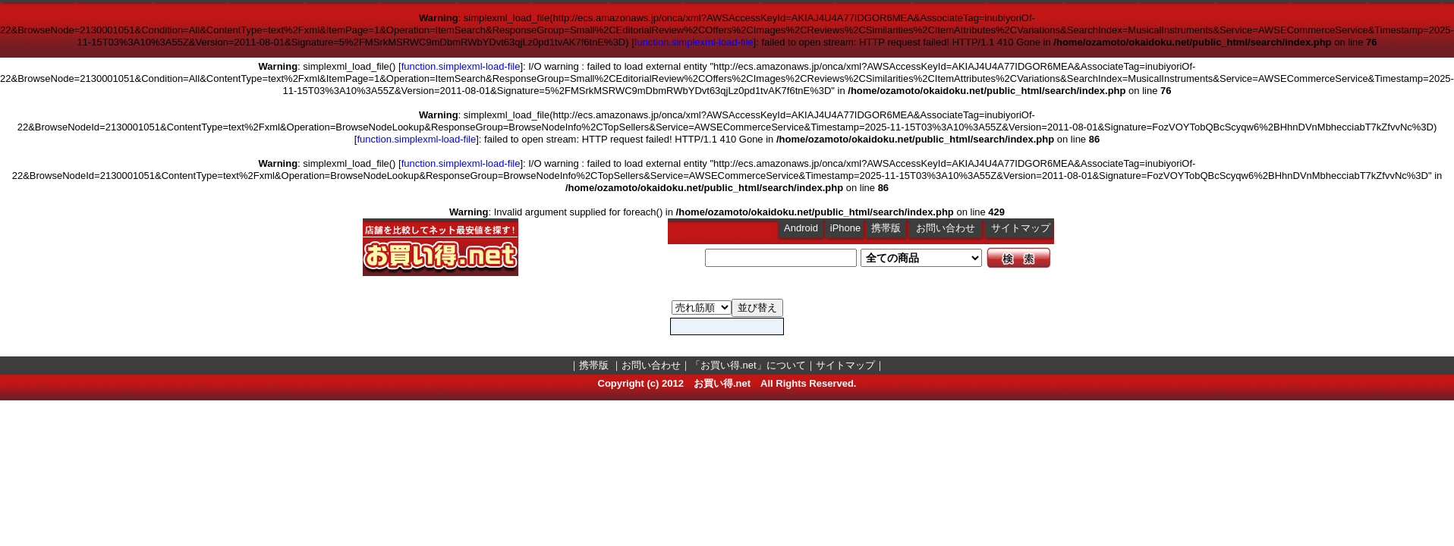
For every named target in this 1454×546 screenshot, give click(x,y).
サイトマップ (1020, 228)
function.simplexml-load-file (694, 42)
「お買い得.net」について (748, 365)
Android (801, 228)
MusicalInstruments (702, 307)
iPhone (845, 228)
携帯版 (886, 228)
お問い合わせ (945, 228)
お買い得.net (722, 383)
